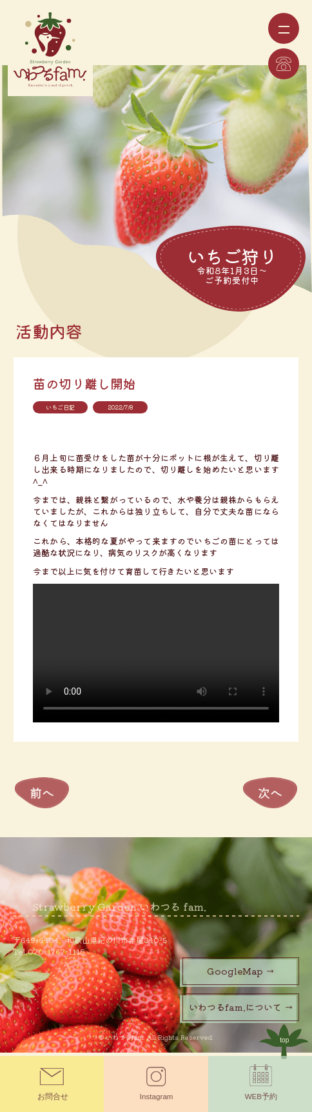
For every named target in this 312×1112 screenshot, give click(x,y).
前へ (42, 796)
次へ (270, 796)
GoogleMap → (241, 974)
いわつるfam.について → (241, 1010)
